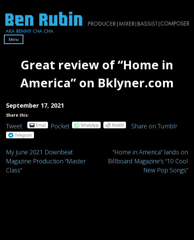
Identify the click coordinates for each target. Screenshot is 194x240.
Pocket (60, 126)
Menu (14, 39)
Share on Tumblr (154, 125)
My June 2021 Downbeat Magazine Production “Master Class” (46, 161)
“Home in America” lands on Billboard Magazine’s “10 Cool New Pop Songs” (148, 161)
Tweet (14, 125)
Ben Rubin (97, 22)
